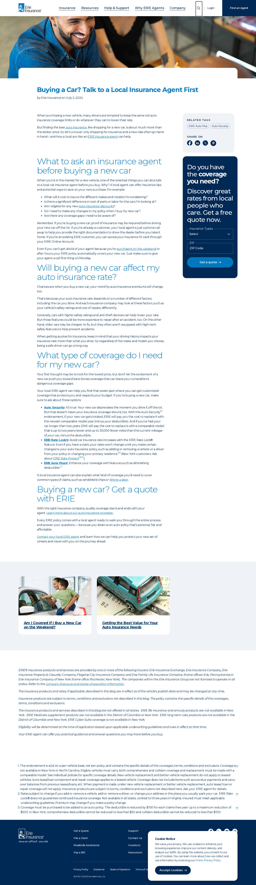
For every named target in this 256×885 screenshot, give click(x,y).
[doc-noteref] (161, 412)
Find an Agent (239, 8)
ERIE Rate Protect (68, 458)
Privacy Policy (81, 869)
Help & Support (118, 7)
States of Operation (120, 869)
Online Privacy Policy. (208, 860)
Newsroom (135, 852)
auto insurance (76, 127)
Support (133, 830)
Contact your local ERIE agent (58, 536)
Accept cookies (171, 870)
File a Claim (81, 838)
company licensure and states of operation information (85, 684)
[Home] (30, 8)
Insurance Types (201, 228)
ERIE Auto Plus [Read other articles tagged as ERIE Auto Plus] (198, 126)
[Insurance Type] (210, 234)
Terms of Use (142, 869)
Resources (95, 7)
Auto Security (54, 407)
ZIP (191, 243)
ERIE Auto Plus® (56, 463)
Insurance (76, 7)
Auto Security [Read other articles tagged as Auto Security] (220, 126)
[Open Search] (199, 8)
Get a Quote (81, 830)
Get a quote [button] (208, 262)
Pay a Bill (79, 852)
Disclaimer (99, 869)
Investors (134, 845)
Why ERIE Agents (145, 7)
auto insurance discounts (96, 206)
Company (168, 7)
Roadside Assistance (87, 845)
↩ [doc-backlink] (237, 765)
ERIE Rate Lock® (56, 440)
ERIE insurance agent (103, 136)
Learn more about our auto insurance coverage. (80, 513)
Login (210, 8)
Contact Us (135, 838)
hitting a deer (119, 479)
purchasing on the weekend (136, 249)
